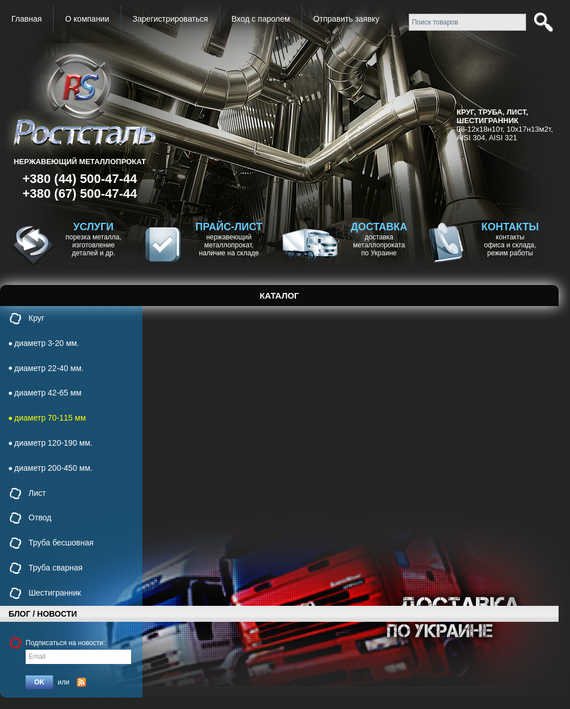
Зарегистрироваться (170, 18)
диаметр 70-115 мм (50, 417)
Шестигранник (54, 592)
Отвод (39, 517)
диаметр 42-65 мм (48, 392)
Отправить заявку (347, 18)
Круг (36, 318)
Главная (26, 18)
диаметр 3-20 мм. (46, 343)
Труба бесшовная (60, 542)
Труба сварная (55, 567)
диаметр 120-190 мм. (53, 442)
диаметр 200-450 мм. (53, 467)
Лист (37, 493)
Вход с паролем (260, 18)
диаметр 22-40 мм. (49, 368)
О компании (87, 18)
